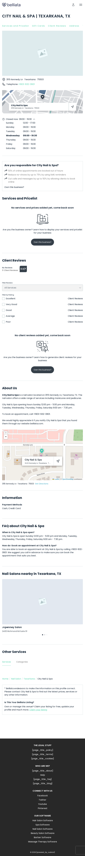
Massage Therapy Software (42, 841)
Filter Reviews (7, 283)
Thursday (11, 139)
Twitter (42, 799)
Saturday (10, 148)
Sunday (10, 122)
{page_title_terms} (42, 754)
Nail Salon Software (42, 828)
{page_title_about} (42, 770)
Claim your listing (38, 709)
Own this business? (14, 187)
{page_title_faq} (42, 779)
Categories (22, 661)
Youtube (42, 804)
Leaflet (55, 479)
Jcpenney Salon (12, 627)
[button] (42, 451)
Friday (9, 144)
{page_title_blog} (42, 783)
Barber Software (42, 837)
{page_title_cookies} (42, 758)
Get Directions (41, 483)
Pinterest (42, 808)
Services (6, 661)
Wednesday (13, 135)
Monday (10, 127)
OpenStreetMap (67, 479)
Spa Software (43, 824)
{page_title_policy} (42, 750)
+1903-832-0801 (26, 84)
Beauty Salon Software (42, 833)
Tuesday (10, 131)
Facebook (42, 795)
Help (42, 774)
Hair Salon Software (42, 820)
